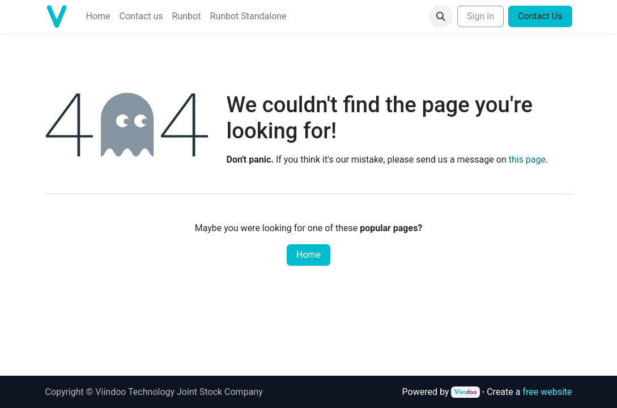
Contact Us (540, 16)
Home (308, 254)
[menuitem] (98, 16)
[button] (441, 16)
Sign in (480, 16)
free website (547, 391)
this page (527, 159)
